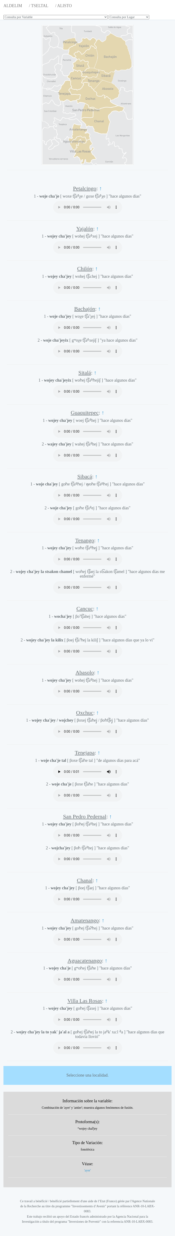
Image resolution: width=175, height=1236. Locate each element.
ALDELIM (12, 5)
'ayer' (87, 1170)
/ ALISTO (63, 5)
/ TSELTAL (38, 5)
